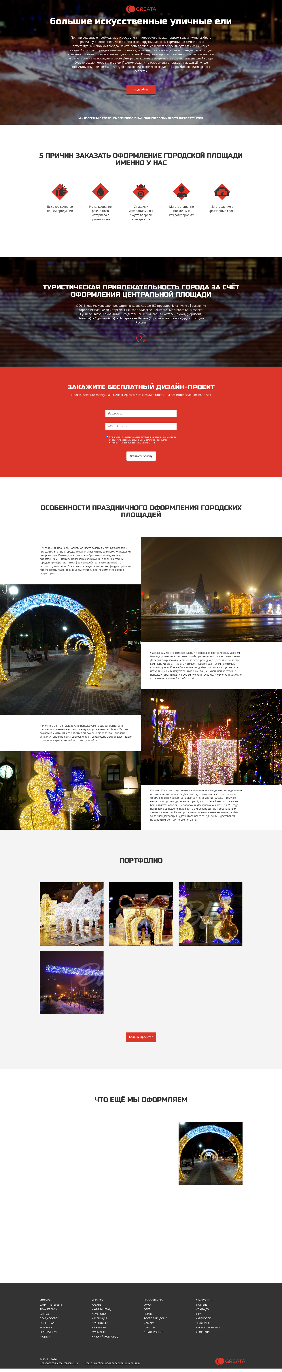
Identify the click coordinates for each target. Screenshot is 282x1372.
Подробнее (141, 89)
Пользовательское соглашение (59, 1366)
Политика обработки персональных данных (112, 1366)
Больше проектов (141, 1039)
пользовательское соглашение (137, 437)
